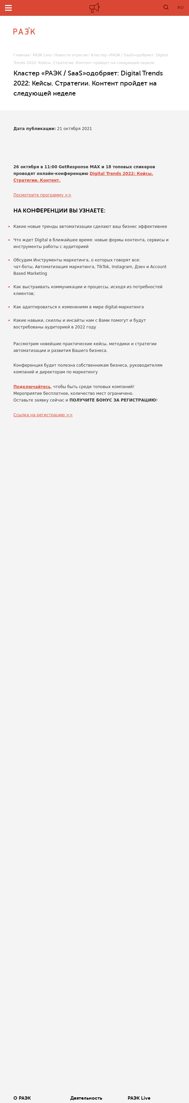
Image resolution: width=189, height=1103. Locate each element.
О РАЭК (22, 1098)
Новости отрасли (71, 55)
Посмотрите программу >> (42, 195)
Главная (21, 55)
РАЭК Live (42, 55)
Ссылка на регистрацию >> (43, 415)
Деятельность (86, 1098)
